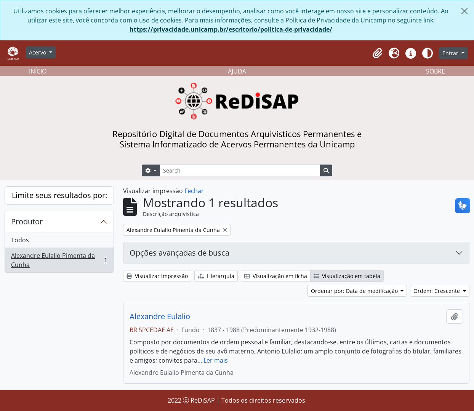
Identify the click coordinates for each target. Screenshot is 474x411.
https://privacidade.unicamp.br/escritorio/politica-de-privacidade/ (231, 29)
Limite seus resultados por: (59, 195)
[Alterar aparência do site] (427, 53)
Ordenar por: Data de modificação (355, 290)
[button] (377, 53)
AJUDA (237, 71)
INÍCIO (37, 71)
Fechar (194, 191)
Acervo (38, 52)
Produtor (27, 221)
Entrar (451, 53)
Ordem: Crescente (437, 290)
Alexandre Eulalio (160, 316)
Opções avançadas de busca (179, 253)
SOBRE (435, 71)
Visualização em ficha (275, 276)
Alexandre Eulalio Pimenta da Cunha (59, 260)
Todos (20, 240)
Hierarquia (216, 276)
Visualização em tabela (347, 276)
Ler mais (215, 360)
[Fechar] (464, 11)
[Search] (240, 170)
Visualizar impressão (157, 276)
